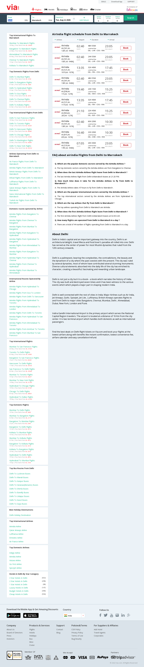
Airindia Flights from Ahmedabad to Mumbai (24, 246)
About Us (10, 629)
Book (125, 48)
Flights (32, 629)
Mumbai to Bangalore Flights (21, 415)
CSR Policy (75, 629)
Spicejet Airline (15, 568)
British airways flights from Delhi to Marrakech (24, 172)
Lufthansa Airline (16, 534)
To (33, 17)
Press (9, 635)
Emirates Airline (15, 538)
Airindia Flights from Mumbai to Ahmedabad (23, 271)
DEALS (103, 2)
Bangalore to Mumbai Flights (21, 421)
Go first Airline (15, 564)
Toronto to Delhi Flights (19, 352)
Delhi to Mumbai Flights (19, 77)
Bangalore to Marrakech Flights (22, 48)
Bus (31, 639)
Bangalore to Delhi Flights (20, 427)
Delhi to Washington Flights (21, 140)
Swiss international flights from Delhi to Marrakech (26, 195)
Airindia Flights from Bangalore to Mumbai (24, 252)
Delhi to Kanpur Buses (19, 481)
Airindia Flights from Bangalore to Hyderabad (24, 234)
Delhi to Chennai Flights (19, 99)
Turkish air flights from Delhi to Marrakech (23, 201)
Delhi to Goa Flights (18, 93)
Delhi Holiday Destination (20, 515)
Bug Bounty (76, 639)
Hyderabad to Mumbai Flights (22, 460)
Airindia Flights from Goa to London (24, 293)
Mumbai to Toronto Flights (21, 374)
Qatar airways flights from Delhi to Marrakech (24, 189)
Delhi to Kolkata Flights (19, 105)
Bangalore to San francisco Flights (24, 358)
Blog (58, 632)
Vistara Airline (15, 560)
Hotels (32, 632)
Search (130, 17)
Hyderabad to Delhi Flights (20, 455)
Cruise (32, 645)
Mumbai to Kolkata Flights (20, 438)
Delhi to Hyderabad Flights (20, 88)
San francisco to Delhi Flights (22, 369)
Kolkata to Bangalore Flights (21, 449)
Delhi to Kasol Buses (18, 500)
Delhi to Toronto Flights (19, 123)
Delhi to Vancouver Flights (20, 129)
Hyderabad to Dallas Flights (21, 397)
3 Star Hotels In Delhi (27, 578)
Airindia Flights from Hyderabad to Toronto (24, 301)
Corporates (98, 635)
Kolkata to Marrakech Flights (21, 65)
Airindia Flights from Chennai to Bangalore (23, 221)
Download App (116, 2)
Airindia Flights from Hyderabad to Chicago (24, 287)
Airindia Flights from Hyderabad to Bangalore (24, 240)
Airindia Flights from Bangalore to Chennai (24, 215)
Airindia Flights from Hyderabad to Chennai (24, 259)
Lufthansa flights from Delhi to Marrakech (23, 182)
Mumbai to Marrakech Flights (22, 43)
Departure (59, 17)
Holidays (32, 635)
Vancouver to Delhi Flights (20, 363)
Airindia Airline (15, 526)
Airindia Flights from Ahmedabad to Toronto (24, 324)
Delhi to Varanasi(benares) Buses (23, 485)
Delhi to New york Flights (20, 146)
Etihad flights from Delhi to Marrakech (26, 178)
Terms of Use (77, 635)
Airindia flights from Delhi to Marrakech (26, 168)
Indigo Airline (14, 553)
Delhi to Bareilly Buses (19, 492)
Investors (10, 639)
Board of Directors (15, 632)
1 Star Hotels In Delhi (27, 584)
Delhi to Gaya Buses (18, 504)
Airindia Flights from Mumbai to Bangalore (23, 227)
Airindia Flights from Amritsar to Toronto (27, 329)
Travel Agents (99, 632)
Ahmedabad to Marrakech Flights (23, 54)
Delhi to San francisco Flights (22, 118)
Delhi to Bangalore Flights (20, 82)
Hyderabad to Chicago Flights (22, 386)
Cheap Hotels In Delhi (27, 594)
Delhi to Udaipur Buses (19, 496)
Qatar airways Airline (18, 530)
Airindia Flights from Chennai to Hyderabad (23, 265)
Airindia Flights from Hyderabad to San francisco (26, 317)
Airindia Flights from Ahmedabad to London (24, 307)
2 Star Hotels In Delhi (27, 581)
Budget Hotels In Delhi (27, 591)
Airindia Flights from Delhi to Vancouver (26, 296)
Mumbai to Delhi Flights (19, 410)
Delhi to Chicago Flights (19, 134)
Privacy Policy (77, 632)
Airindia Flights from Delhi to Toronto (25, 313)
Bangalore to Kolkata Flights (21, 443)
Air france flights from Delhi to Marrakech (23, 162)
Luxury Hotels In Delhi (27, 587)
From (10, 17)
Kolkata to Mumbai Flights (20, 432)
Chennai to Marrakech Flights (22, 60)
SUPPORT (131, 2)
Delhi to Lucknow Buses (19, 473)
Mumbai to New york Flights (21, 380)
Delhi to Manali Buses (18, 477)
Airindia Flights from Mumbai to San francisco (24, 334)
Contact (59, 629)
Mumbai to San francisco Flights (23, 346)
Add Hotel (98, 629)
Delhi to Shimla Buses (18, 488)
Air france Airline (16, 541)
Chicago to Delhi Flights (19, 391)
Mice (31, 642)
